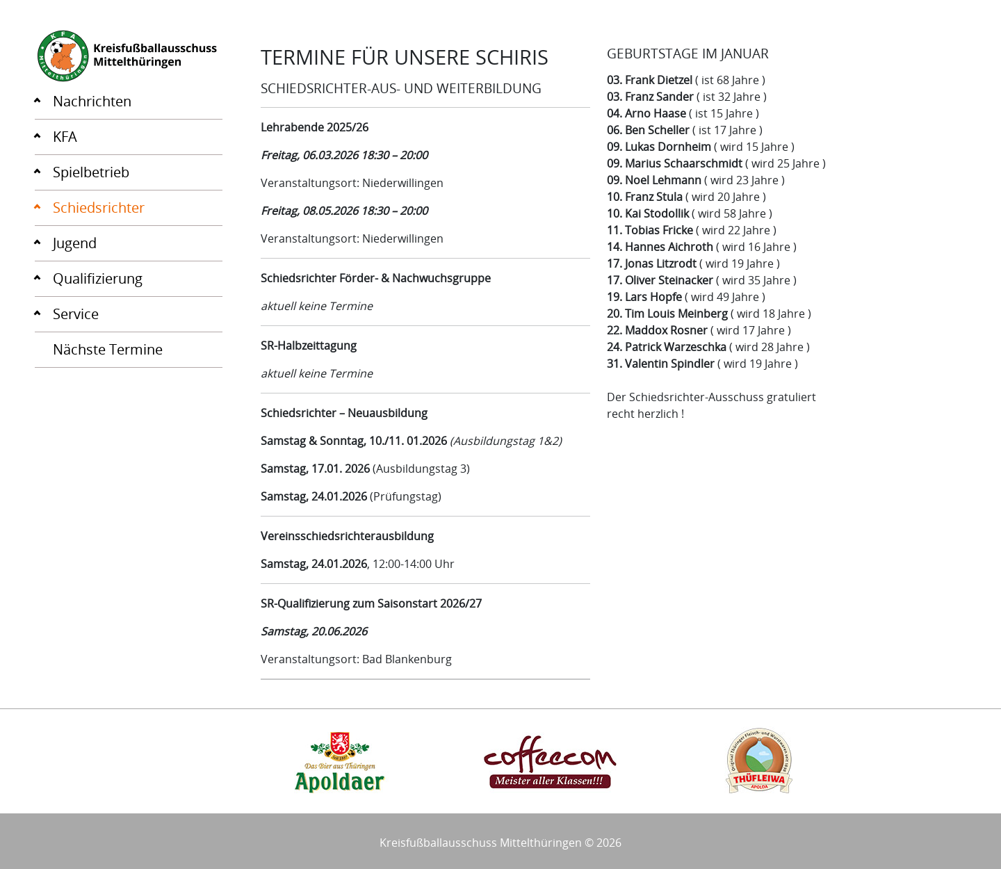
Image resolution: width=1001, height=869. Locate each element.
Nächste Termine (108, 349)
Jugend (75, 243)
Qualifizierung (98, 278)
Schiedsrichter (99, 207)
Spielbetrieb (91, 172)
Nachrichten (92, 101)
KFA (65, 136)
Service (76, 313)
